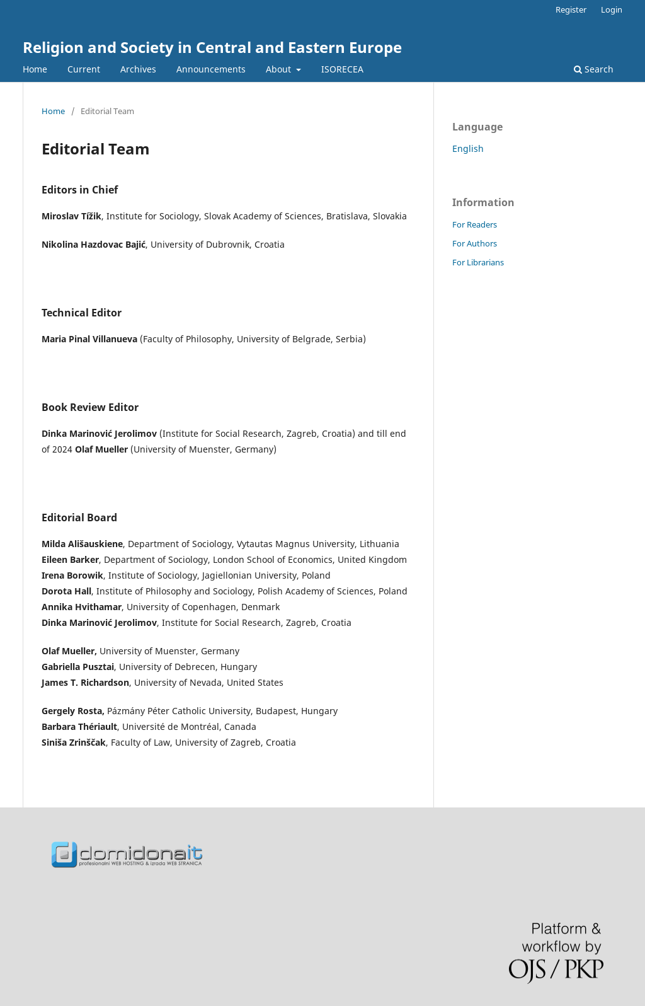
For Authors (474, 243)
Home (35, 69)
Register (571, 9)
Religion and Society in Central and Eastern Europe (212, 47)
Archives (138, 69)
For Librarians (478, 262)
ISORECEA (342, 69)
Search (594, 69)
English (468, 148)
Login (611, 9)
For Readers (474, 224)
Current (83, 69)
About (280, 69)
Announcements (211, 69)
